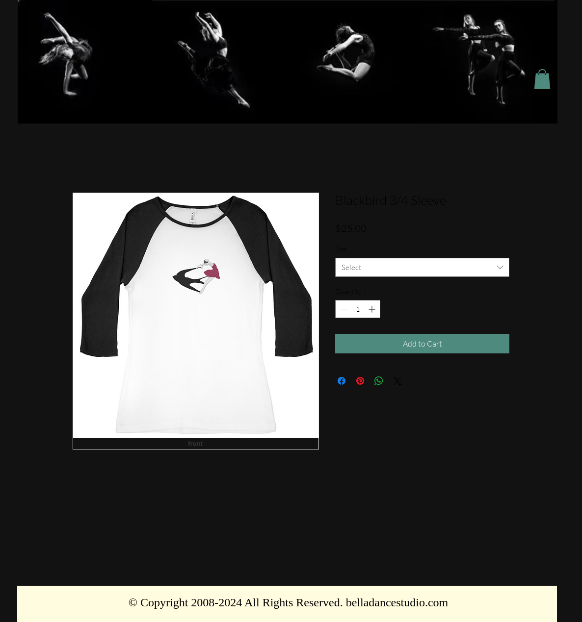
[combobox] (422, 267)
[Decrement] (343, 309)
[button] (542, 79)
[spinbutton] (358, 309)
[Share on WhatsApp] (379, 381)
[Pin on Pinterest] (360, 381)
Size (340, 249)
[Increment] (373, 309)
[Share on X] (397, 381)
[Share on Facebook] (341, 381)
